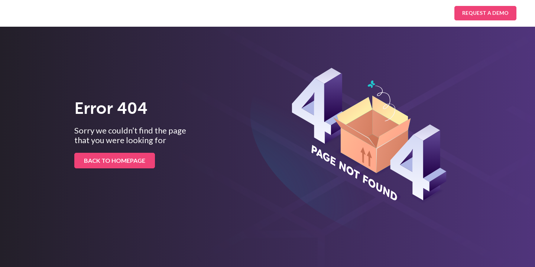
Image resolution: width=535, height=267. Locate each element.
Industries (160, 13)
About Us (295, 13)
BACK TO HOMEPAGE (114, 160)
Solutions (115, 13)
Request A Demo (485, 13)
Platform (205, 13)
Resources (250, 13)
